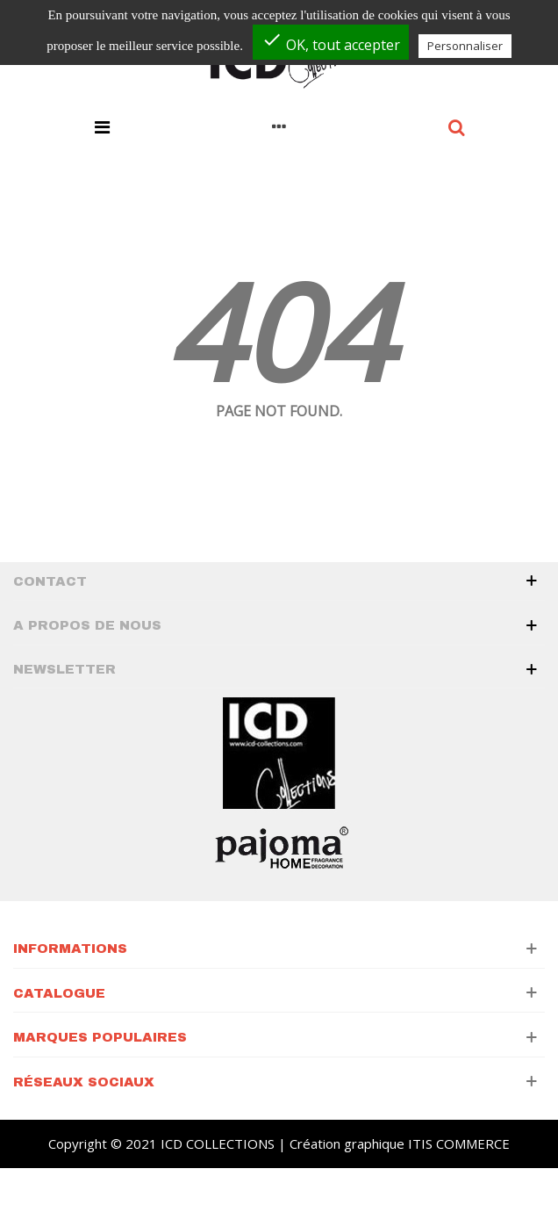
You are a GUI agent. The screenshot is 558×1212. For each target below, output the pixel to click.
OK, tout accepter (330, 41)
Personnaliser (465, 46)
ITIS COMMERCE (459, 1143)
